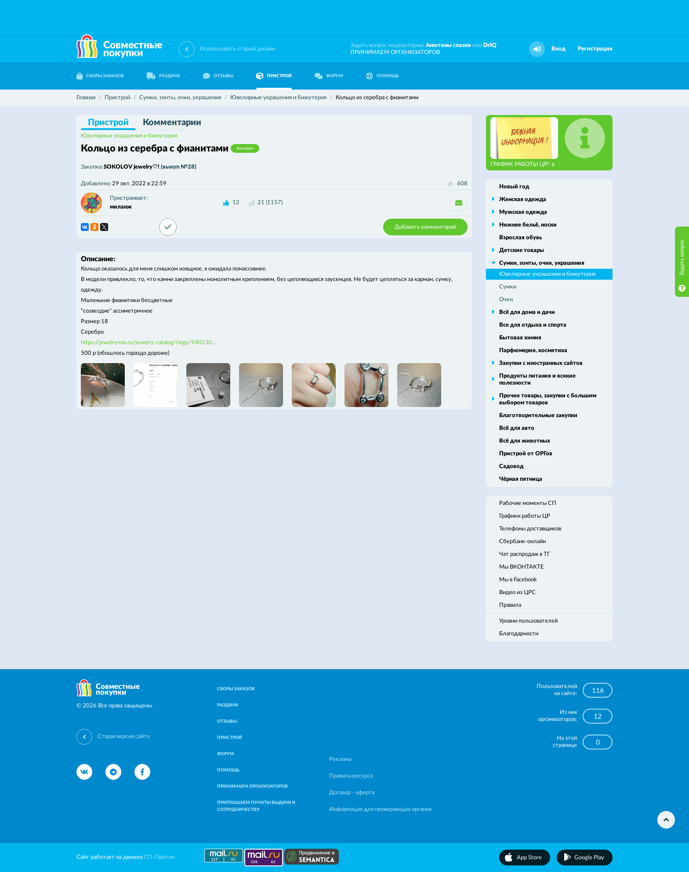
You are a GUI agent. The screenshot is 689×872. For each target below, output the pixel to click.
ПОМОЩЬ (382, 75)
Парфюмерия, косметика (533, 350)
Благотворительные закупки (538, 415)
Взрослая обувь (520, 238)
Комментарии (172, 122)
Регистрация (595, 49)
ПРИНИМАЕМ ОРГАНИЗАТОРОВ (395, 52)
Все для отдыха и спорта (532, 325)
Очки (506, 300)
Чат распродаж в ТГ (524, 554)
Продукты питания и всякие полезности (537, 379)
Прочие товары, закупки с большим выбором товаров (547, 399)
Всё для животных (524, 441)
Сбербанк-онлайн (522, 541)
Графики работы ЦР (524, 516)
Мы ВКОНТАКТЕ (521, 567)
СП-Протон (159, 857)
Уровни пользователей (528, 621)
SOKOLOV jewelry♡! (150, 167)
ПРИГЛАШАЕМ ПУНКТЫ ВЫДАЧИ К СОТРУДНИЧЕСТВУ (256, 806)
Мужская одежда (523, 212)
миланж (121, 207)
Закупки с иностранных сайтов (541, 363)
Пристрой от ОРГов (525, 454)
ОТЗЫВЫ (218, 75)
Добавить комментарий (425, 227)
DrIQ (490, 45)
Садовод (511, 466)
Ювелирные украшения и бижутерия (129, 136)
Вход (558, 49)
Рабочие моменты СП (527, 503)
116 (598, 690)
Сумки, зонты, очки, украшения (541, 263)
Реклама (340, 759)
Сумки (507, 287)
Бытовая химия (520, 338)
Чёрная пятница (520, 479)
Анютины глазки (448, 45)
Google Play (589, 858)
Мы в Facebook (518, 580)
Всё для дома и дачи (527, 312)
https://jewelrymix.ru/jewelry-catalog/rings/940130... (148, 343)
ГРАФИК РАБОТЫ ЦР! (522, 165)
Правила (510, 605)
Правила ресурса (351, 776)
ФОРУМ (329, 75)
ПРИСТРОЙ (274, 75)
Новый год (514, 187)
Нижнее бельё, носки (528, 225)
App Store (529, 858)
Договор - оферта (351, 793)
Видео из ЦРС (517, 592)
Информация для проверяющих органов (380, 809)
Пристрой (108, 122)
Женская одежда (522, 199)
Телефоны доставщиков (530, 529)
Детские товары (521, 250)
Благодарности (518, 634)
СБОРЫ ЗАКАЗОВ (100, 75)
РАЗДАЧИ (163, 75)
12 (235, 202)
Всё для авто (516, 428)
